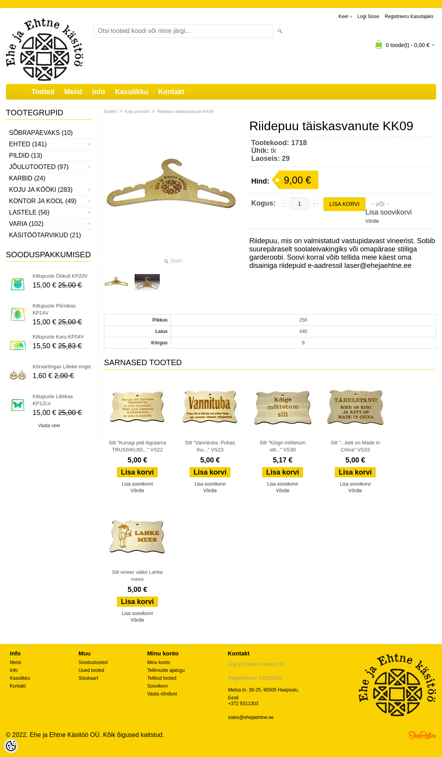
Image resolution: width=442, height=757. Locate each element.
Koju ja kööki (137, 111)
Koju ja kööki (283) (41, 189)
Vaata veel (49, 425)
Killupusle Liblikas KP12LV (53, 399)
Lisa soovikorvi (388, 212)
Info (98, 92)
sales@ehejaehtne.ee (251, 717)
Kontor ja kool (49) (43, 201)
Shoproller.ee (422, 735)
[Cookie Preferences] (11, 746)
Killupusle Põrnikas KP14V (54, 309)
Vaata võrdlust (162, 694)
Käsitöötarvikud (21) (45, 235)
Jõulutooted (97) (39, 167)
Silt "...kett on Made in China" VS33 (355, 446)
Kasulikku (131, 92)
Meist (73, 92)
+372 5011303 (243, 703)
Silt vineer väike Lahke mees (137, 575)
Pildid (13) (25, 155)
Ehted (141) (28, 144)
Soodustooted (93, 662)
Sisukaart (88, 678)
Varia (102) (26, 223)
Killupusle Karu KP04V (58, 337)
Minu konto (158, 662)
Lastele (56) (29, 212)
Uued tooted (91, 670)
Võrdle (372, 221)
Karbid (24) (27, 178)
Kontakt (171, 92)
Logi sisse (368, 16)
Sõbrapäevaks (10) (41, 132)
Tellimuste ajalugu (165, 670)
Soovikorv (157, 686)
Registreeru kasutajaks (409, 16)
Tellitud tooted (161, 678)
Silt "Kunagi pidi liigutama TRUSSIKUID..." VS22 (137, 446)
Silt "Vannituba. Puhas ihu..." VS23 (210, 446)
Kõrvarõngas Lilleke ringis (62, 366)
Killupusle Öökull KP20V (60, 276)
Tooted (43, 92)
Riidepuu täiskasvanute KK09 (185, 111)
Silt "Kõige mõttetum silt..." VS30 (282, 446)
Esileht (110, 111)
